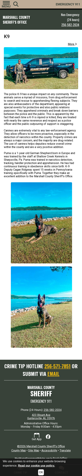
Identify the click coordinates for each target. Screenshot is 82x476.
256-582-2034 (70, 24)
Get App (37, 437)
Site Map (33, 450)
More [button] (72, 44)
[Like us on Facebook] (48, 437)
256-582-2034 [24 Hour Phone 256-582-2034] (53, 410)
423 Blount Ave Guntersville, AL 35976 (41, 416)
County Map (18, 450)
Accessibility (49, 450)
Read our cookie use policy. (36, 465)
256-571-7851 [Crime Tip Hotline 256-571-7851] (57, 366)
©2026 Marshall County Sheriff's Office (41, 446)
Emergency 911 (41, 401)
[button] (6, 4)
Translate (65, 450)
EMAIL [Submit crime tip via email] (53, 373)
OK (41, 472)
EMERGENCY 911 (68, 4)
